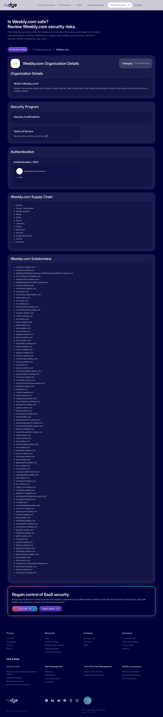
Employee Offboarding (131, 675)
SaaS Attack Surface (15, 681)
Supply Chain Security (93, 672)
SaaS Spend (50, 675)
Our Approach (89, 638)
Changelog (10, 642)
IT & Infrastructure (42, 49)
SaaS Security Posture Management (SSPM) (21, 673)
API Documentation (53, 652)
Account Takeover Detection (18, 685)
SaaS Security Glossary (54, 645)
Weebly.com (62, 49)
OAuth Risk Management (94, 675)
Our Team (88, 642)
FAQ (47, 638)
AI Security (49, 682)
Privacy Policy (128, 645)
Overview (10, 638)
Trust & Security (128, 638)
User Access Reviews (131, 672)
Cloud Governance (52, 678)
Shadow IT (49, 672)
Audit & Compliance (14, 678)
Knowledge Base (52, 648)
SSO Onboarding (129, 678)
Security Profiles (51, 642)
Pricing (9, 645)
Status (9, 648)
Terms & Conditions (130, 642)
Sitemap (125, 648)
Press (86, 645)
